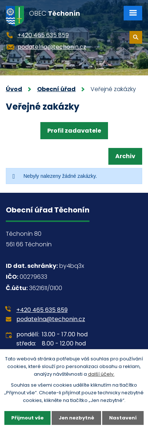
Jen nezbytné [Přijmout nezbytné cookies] (76, 417)
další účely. (101, 374)
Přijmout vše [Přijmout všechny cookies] (27, 417)
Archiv (125, 156)
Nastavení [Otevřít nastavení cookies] (123, 417)
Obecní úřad (56, 89)
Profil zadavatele (74, 130)
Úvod (14, 89)
